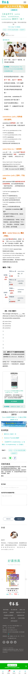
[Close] (26, 666)
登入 (20, 672)
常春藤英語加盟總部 (8, 630)
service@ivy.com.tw (12, 644)
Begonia (11, 662)
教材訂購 (5, 633)
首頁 (3, 672)
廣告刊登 (13, 633)
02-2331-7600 (11, 640)
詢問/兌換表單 (14, 635)
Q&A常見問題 (21, 633)
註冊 (25, 672)
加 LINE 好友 (12, 665)
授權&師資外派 (20, 630)
